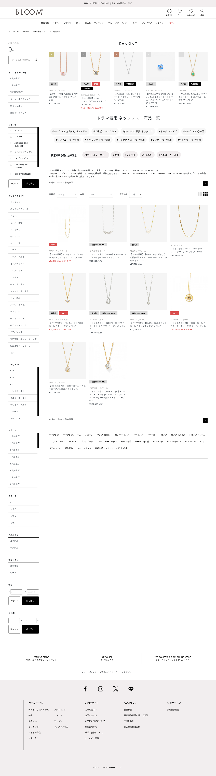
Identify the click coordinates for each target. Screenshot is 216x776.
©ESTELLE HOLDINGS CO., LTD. (108, 767)
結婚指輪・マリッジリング (22, 345)
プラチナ (14, 411)
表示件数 (124, 194)
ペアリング (15, 311)
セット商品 (15, 298)
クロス (13, 509)
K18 (12, 370)
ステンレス (15, 418)
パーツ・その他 (17, 304)
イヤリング (15, 236)
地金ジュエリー (17, 106)
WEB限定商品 (16, 92)
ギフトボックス (17, 284)
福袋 (12, 352)
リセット (14, 183)
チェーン (14, 216)
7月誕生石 (15, 477)
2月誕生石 (15, 443)
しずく (13, 515)
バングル (14, 277)
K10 (12, 384)
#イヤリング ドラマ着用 (98, 139)
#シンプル (130, 154)
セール (13, 572)
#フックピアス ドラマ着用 (131, 139)
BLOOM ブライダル (24, 152)
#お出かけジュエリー (95, 154)
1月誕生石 (15, 436)
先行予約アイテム (59, 176)
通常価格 (14, 565)
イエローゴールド (18, 398)
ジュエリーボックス (19, 291)
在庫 (82, 194)
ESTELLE (18, 136)
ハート (13, 502)
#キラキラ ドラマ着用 (189, 139)
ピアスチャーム (17, 263)
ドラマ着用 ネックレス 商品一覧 (46, 31)
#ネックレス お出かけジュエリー (69, 131)
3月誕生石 (15, 450)
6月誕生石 (15, 470)
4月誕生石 (15, 78)
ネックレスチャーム (19, 209)
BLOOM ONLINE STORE (18, 31)
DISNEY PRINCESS (23, 174)
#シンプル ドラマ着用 (67, 139)
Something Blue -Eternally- (22, 166)
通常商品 (14, 540)
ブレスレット (16, 270)
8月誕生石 (15, 484)
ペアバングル (16, 332)
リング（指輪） (17, 222)
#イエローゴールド (169, 154)
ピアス (13, 250)
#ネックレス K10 (168, 131)
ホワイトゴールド (18, 404)
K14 (12, 377)
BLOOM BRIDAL (175, 173)
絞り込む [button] (30, 183)
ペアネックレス (17, 318)
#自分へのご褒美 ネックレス (138, 131)
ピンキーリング (17, 229)
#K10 (116, 154)
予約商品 (14, 547)
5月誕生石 (15, 85)
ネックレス (15, 202)
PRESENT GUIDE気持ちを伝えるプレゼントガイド (41, 658)
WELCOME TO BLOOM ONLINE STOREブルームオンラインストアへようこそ (173, 658)
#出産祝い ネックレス (105, 131)
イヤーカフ (15, 243)
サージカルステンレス (20, 99)
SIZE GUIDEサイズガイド (107, 658)
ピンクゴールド (17, 391)
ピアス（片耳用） (18, 257)
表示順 (52, 194)
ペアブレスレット (18, 325)
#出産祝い (147, 154)
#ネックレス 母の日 (193, 131)
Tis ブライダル (21, 158)
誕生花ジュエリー (18, 112)
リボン (13, 522)
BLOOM (18, 130)
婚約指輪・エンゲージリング (23, 339)
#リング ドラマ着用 (161, 139)
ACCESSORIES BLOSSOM (21, 144)
